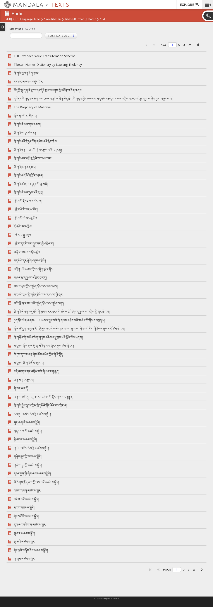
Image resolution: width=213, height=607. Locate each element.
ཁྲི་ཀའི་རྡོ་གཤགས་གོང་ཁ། (27, 201)
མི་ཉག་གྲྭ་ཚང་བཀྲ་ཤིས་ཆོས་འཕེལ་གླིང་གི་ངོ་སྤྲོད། (38, 354)
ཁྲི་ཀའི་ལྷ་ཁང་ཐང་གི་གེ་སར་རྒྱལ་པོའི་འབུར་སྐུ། (38, 150)
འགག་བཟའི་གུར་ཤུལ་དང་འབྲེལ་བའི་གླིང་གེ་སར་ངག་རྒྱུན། (43, 397)
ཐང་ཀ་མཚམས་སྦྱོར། (24, 507)
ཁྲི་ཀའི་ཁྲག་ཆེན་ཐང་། (25, 167)
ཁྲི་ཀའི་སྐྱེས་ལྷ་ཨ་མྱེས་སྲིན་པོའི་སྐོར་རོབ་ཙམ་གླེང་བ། (40, 405)
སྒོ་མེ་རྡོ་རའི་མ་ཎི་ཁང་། (25, 116)
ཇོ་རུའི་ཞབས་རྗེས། (24, 226)
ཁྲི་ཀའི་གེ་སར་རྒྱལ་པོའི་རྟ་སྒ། (29, 192)
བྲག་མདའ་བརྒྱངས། (24, 380)
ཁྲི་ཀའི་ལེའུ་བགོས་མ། (25, 133)
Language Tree (30, 19)
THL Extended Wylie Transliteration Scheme (45, 56)
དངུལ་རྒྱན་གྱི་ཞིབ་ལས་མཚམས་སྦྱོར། (32, 473)
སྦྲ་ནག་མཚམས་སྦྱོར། (24, 533)
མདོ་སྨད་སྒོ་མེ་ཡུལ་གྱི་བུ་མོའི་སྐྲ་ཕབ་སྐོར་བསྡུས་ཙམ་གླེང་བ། (44, 346)
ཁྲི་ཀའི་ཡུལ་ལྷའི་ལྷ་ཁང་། (26, 73)
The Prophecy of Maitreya (32, 107)
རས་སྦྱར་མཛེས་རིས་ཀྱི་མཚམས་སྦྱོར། (32, 414)
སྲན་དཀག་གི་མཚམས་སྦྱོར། (28, 431)
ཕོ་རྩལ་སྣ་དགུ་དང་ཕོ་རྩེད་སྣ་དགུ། (30, 277)
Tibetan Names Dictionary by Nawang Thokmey (48, 64)
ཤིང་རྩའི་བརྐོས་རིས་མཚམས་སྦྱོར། (31, 550)
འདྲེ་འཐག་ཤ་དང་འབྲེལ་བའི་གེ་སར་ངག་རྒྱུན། (36, 371)
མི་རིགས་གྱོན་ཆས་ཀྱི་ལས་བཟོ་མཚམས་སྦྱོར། (36, 482)
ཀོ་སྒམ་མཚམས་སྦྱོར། (24, 559)
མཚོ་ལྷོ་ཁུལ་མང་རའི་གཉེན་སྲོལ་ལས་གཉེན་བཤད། (39, 303)
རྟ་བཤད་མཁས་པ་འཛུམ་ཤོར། (28, 82)
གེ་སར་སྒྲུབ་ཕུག (23, 235)
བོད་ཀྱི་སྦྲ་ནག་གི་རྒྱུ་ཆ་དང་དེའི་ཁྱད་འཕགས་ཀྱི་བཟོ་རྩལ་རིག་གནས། (48, 90)
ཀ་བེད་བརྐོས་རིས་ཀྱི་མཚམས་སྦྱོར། (31, 448)
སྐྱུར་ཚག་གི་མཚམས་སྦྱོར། (27, 422)
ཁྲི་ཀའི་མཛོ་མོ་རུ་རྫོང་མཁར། (28, 175)
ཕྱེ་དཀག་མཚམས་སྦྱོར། (25, 439)
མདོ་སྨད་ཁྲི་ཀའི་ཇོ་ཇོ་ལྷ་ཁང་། (29, 363)
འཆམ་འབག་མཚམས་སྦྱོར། (27, 490)
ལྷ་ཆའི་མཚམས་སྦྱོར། (24, 542)
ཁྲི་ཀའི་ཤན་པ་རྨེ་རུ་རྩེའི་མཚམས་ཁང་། (34, 158)
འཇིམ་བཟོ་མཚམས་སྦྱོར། (26, 499)
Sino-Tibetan (52, 19)
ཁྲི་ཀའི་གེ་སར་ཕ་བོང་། (27, 209)
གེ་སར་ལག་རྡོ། (21, 388)
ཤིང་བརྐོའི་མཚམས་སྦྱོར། (26, 516)
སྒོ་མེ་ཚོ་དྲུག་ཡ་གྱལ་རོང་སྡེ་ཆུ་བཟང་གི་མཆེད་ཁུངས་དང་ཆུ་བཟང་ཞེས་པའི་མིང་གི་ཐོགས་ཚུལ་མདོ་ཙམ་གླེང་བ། (69, 329)
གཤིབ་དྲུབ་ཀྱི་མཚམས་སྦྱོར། (27, 456)
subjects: (12, 19)
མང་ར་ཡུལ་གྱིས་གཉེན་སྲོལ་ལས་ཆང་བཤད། (36, 286)
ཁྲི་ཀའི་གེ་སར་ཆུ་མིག (26, 218)
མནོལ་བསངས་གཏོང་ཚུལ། (27, 252)
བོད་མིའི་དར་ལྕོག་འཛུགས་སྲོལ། (30, 260)
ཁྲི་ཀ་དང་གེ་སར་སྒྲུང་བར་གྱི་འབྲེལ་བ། (34, 243)
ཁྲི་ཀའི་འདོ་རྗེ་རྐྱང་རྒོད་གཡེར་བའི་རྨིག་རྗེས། (35, 141)
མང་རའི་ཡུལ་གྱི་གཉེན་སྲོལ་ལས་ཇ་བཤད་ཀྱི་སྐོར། (38, 294)
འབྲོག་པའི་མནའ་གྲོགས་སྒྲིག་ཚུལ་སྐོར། (33, 269)
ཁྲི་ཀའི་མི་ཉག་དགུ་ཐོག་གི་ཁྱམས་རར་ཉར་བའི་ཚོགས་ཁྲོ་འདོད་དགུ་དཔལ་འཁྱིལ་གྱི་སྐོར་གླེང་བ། (62, 312)
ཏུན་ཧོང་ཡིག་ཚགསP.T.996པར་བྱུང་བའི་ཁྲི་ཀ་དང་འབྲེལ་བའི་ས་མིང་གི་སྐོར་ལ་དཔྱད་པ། (59, 320)
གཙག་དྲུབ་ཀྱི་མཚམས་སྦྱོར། (28, 465)
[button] (207, 4)
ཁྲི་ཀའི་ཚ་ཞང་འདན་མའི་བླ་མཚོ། (31, 184)
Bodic (92, 19)
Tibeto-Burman (74, 19)
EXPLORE (189, 5)
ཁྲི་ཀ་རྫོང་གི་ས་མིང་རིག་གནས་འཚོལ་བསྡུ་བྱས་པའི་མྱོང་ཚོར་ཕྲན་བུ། (48, 337)
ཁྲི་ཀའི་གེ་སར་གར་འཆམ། (27, 124)
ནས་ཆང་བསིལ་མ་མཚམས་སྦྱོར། (30, 524)
